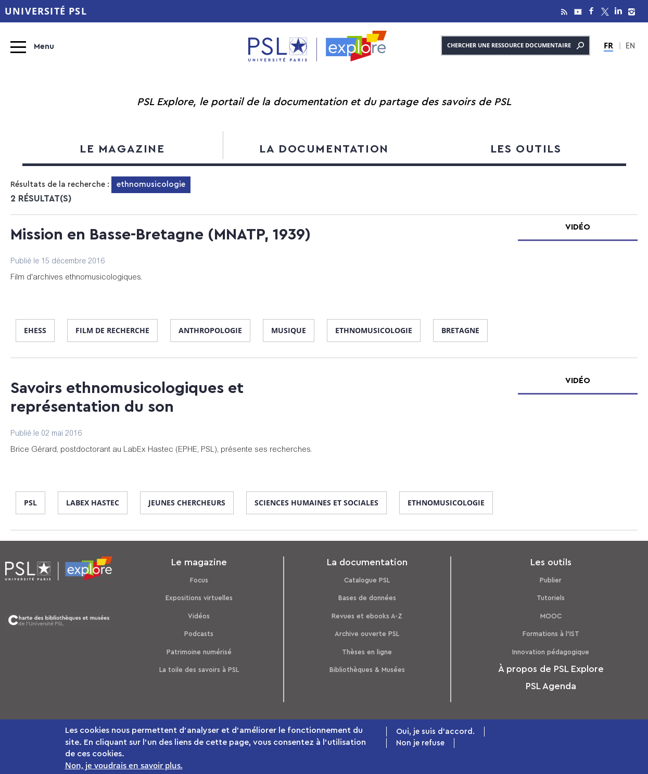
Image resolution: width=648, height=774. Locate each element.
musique (288, 330)
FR (608, 45)
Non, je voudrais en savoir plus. (124, 766)
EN (630, 47)
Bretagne (460, 330)
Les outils (526, 149)
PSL (30, 502)
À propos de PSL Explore (551, 669)
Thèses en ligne (367, 652)
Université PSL (46, 11)
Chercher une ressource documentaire (515, 45)
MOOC (551, 616)
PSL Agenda (551, 686)
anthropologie (210, 330)
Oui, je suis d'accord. (435, 732)
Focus (199, 580)
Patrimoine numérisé (199, 652)
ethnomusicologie (373, 330)
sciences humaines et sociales (316, 502)
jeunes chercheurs (186, 502)
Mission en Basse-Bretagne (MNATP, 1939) (160, 235)
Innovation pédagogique (550, 652)
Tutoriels (551, 597)
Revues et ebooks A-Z (367, 616)
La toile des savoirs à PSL (199, 669)
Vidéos (199, 616)
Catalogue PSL (367, 580)
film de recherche (112, 330)
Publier (551, 580)
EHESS (35, 330)
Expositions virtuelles (199, 597)
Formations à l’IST (551, 633)
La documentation (324, 149)
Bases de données (367, 597)
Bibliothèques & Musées (367, 669)
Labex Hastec (92, 502)
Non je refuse (420, 744)
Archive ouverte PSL (367, 633)
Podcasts (198, 633)
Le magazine (122, 149)
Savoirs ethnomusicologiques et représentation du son (127, 397)
